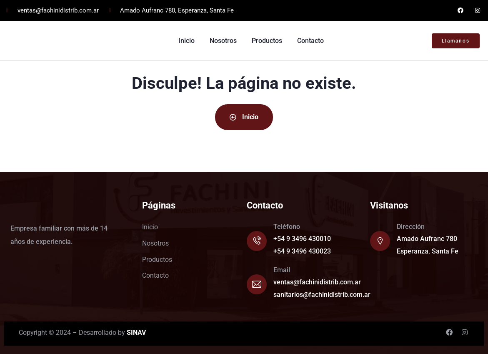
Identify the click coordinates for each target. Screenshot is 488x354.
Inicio (244, 117)
